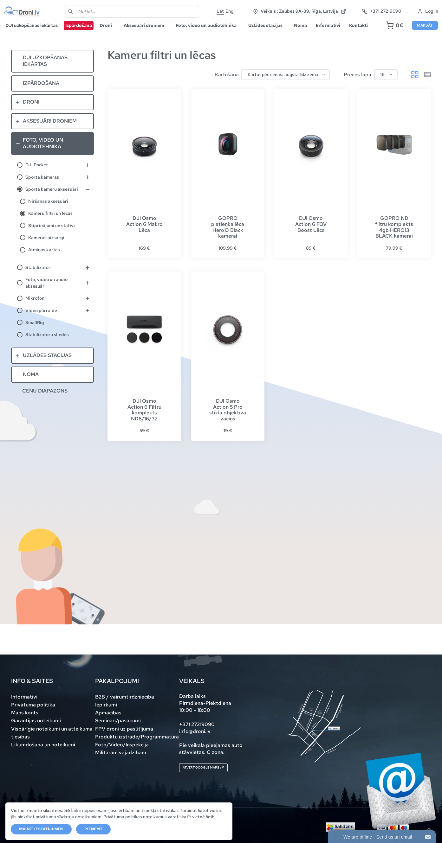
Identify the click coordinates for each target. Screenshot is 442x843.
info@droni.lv (195, 730)
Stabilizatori (38, 279)
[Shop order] (285, 86)
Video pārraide (41, 322)
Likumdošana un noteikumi (43, 744)
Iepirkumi (106, 704)
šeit (15, 816)
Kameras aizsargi (46, 249)
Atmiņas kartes (44, 262)
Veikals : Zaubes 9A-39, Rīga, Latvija (332, 9)
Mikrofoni (35, 310)
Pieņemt (94, 829)
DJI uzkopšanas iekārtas (37, 33)
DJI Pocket (36, 177)
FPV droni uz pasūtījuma (124, 728)
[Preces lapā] (386, 86)
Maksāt (419, 33)
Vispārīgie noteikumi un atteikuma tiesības (52, 732)
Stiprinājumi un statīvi (51, 237)
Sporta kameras (42, 189)
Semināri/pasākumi (118, 720)
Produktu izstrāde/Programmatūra (137, 736)
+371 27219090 (414, 9)
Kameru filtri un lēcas (50, 225)
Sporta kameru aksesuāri (51, 201)
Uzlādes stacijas (271, 33)
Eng (244, 13)
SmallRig (34, 334)
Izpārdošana (84, 33)
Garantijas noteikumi (36, 720)
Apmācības (108, 712)
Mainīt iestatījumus (41, 829)
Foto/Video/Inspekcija (122, 744)
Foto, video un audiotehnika (211, 33)
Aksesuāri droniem (149, 33)
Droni (111, 33)
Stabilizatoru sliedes (47, 346)
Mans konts (24, 712)
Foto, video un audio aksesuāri (46, 295)
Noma (306, 33)
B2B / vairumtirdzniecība (124, 696)
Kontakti (364, 33)
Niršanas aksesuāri (48, 213)
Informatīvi (334, 33)
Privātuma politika (33, 704)
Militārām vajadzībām (120, 752)
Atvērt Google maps (213, 769)
